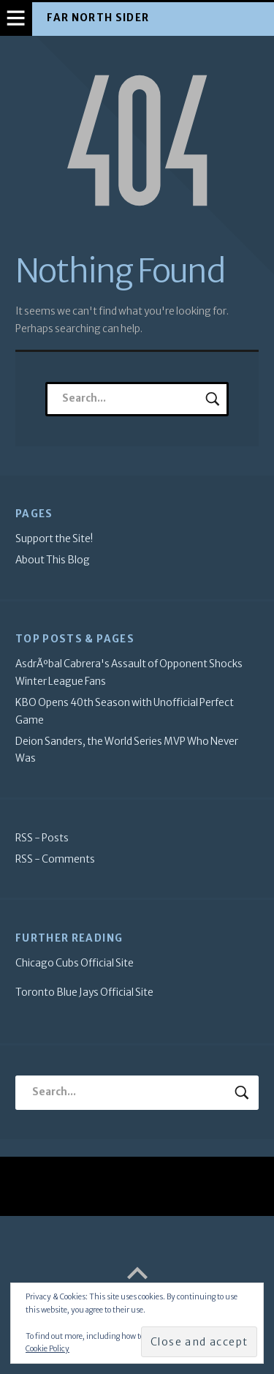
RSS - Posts (42, 838)
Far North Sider (98, 18)
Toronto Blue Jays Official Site (84, 992)
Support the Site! (54, 539)
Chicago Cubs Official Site (74, 963)
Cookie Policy (47, 1349)
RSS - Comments (55, 859)
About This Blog (52, 560)
